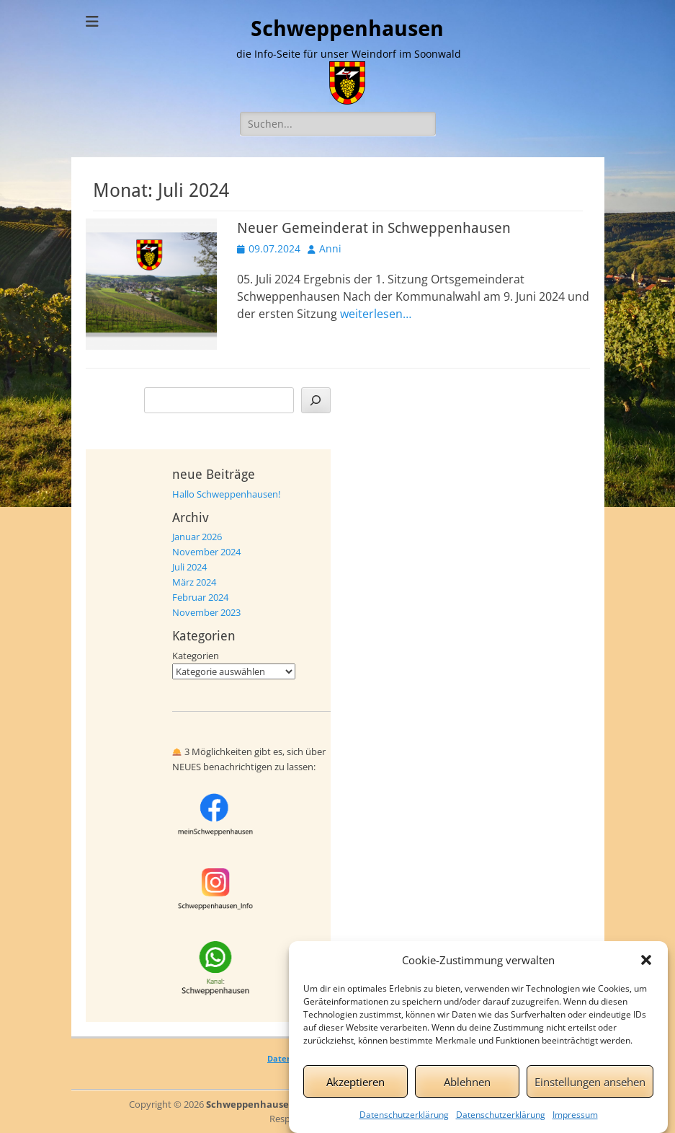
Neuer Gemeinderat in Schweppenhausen (374, 228)
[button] (646, 969)
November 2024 (206, 551)
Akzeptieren (355, 1090)
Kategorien (195, 655)
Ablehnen (467, 1090)
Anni (330, 248)
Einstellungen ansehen (590, 1090)
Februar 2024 (200, 597)
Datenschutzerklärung (404, 1124)
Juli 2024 (189, 566)
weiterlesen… (375, 314)
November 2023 (206, 612)
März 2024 (194, 582)
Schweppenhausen (347, 28)
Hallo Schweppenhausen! (226, 494)
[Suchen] (316, 400)
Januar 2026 (197, 536)
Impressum (575, 1124)
